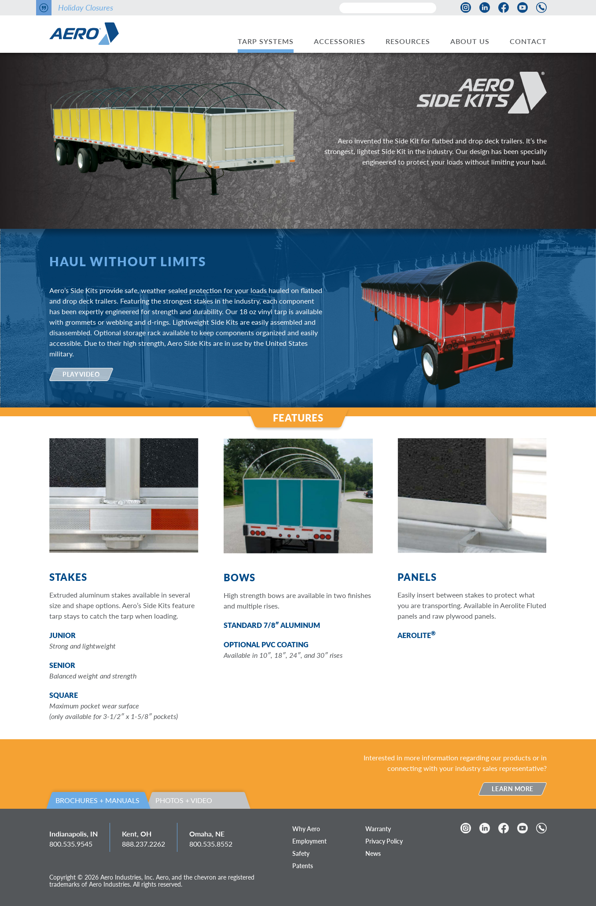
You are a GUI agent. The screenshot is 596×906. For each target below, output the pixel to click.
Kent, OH (136, 833)
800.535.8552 (210, 844)
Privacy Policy (384, 841)
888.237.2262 (143, 844)
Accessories (339, 41)
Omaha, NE (206, 833)
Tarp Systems (266, 41)
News (373, 853)
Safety (300, 853)
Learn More (512, 788)
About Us (469, 41)
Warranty (378, 829)
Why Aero (306, 829)
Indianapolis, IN (73, 833)
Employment (309, 841)
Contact (528, 41)
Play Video (81, 374)
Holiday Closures (85, 7)
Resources (408, 41)
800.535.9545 (70, 844)
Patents (302, 865)
